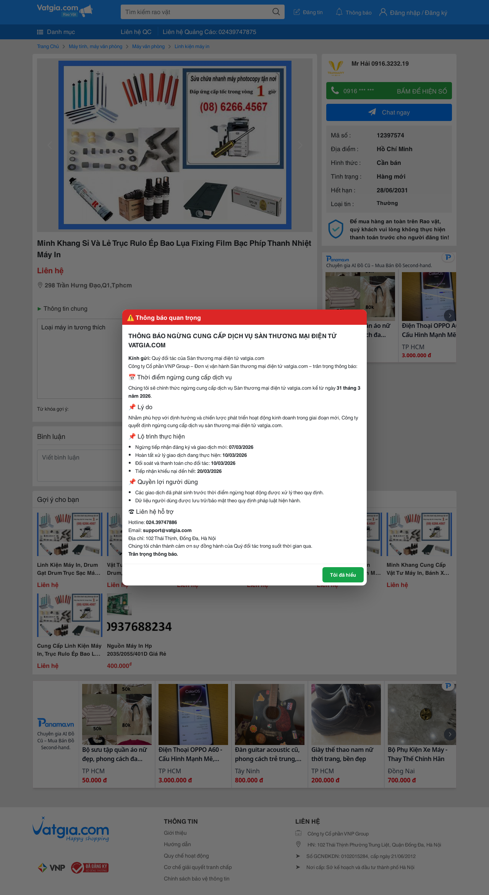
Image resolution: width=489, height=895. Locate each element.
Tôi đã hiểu (343, 574)
